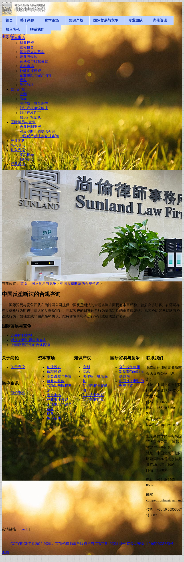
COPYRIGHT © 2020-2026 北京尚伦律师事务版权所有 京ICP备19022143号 (68, 544)
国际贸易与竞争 (43, 283)
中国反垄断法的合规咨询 (79, 283)
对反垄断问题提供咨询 (28, 340)
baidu (24, 529)
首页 (24, 283)
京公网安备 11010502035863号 (150, 544)
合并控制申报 (21, 335)
